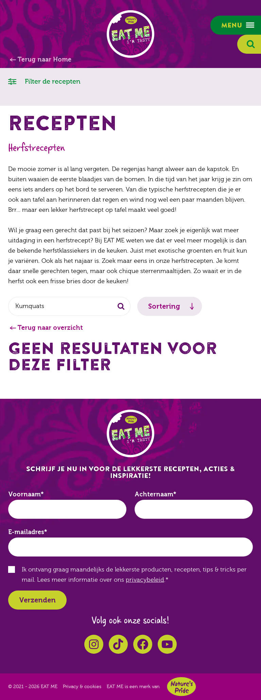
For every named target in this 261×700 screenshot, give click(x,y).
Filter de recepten (44, 81)
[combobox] (69, 306)
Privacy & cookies (82, 686)
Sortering (164, 306)
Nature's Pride (181, 686)
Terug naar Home (44, 59)
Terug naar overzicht (50, 327)
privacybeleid (145, 579)
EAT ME (130, 34)
